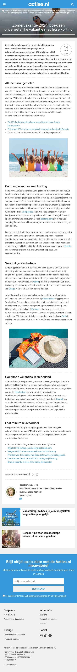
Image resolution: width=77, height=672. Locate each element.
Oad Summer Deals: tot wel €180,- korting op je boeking (32, 458)
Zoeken (73, 4)
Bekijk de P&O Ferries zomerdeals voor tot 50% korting (32, 451)
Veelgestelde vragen (48, 619)
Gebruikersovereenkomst (36, 596)
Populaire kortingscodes (14, 619)
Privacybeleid (60, 596)
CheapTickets (48, 299)
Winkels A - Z (9, 615)
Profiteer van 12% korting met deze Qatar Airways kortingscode (36, 455)
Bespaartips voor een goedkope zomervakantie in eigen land (41, 534)
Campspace (27, 212)
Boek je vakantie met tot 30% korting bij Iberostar (30, 462)
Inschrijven (38, 589)
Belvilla (68, 246)
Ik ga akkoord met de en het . (36, 596)
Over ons (43, 615)
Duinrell (59, 399)
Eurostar (35, 309)
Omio (64, 316)
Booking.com (47, 219)
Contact (43, 623)
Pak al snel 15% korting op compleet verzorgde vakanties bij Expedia (38, 129)
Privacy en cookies (11, 639)
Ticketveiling (20, 392)
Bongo (12, 289)
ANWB (36, 282)
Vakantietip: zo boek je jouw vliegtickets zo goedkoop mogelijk (46, 512)
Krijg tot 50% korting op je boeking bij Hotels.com (30, 448)
